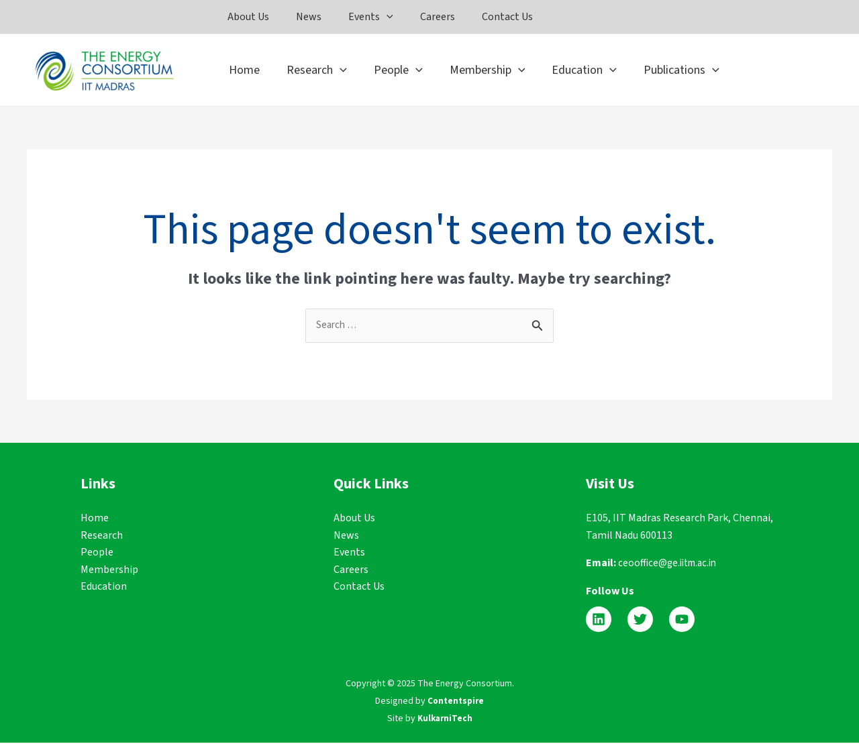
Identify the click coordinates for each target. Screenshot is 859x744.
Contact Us (359, 587)
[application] (394, 17)
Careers (351, 570)
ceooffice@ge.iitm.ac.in (671, 564)
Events (349, 553)
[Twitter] (640, 620)
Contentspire (456, 701)
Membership (109, 570)
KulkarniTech (445, 719)
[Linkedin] (598, 620)
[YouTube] (682, 620)
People (97, 553)
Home (95, 518)
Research (102, 536)
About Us (354, 518)
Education (104, 587)
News (346, 536)
